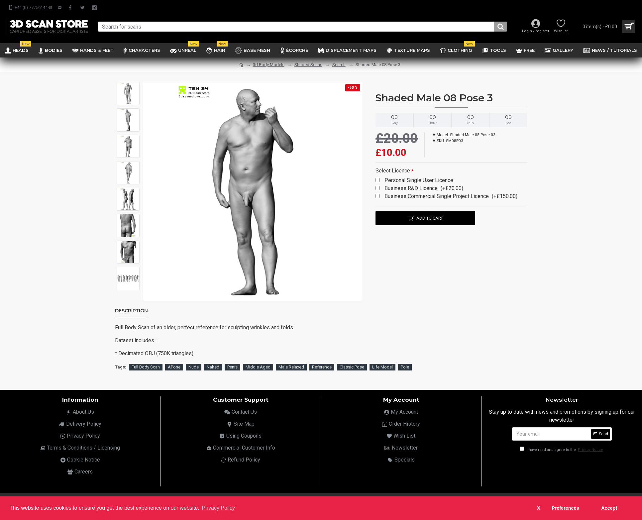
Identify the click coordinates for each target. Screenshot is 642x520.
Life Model (382, 365)
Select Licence (392, 170)
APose (174, 365)
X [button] (538, 508)
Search (339, 64)
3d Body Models (268, 64)
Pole (405, 365)
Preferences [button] (565, 508)
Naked (213, 365)
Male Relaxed (291, 365)
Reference (322, 365)
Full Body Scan (146, 365)
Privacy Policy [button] (218, 508)
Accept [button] (609, 508)
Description (131, 311)
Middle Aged (258, 365)
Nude (193, 365)
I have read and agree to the (562, 448)
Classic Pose (352, 365)
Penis (232, 365)
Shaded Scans (308, 64)
